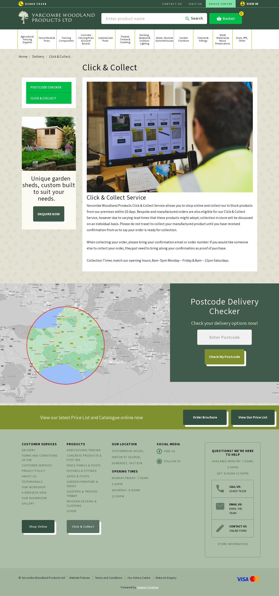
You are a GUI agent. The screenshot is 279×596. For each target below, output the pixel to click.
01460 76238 (36, 3)
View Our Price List (252, 417)
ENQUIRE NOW (49, 214)
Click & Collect (43, 98)
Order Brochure (205, 417)
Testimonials (32, 482)
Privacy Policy (33, 471)
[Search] (154, 18)
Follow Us (169, 461)
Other (72, 511)
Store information (233, 544)
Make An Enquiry (166, 578)
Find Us (166, 451)
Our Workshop (34, 487)
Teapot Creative (147, 587)
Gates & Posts (78, 476)
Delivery (28, 450)
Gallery (28, 503)
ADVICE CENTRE (220, 3)
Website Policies (79, 578)
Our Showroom (34, 498)
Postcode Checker (46, 87)
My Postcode (224, 356)
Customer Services (37, 465)
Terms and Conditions (108, 578)
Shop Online (38, 526)
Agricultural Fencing (84, 450)
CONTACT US (172, 3)
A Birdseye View (34, 492)
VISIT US (195, 3)
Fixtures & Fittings (82, 471)
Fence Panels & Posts (83, 465)
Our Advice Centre (139, 578)
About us (29, 476)
